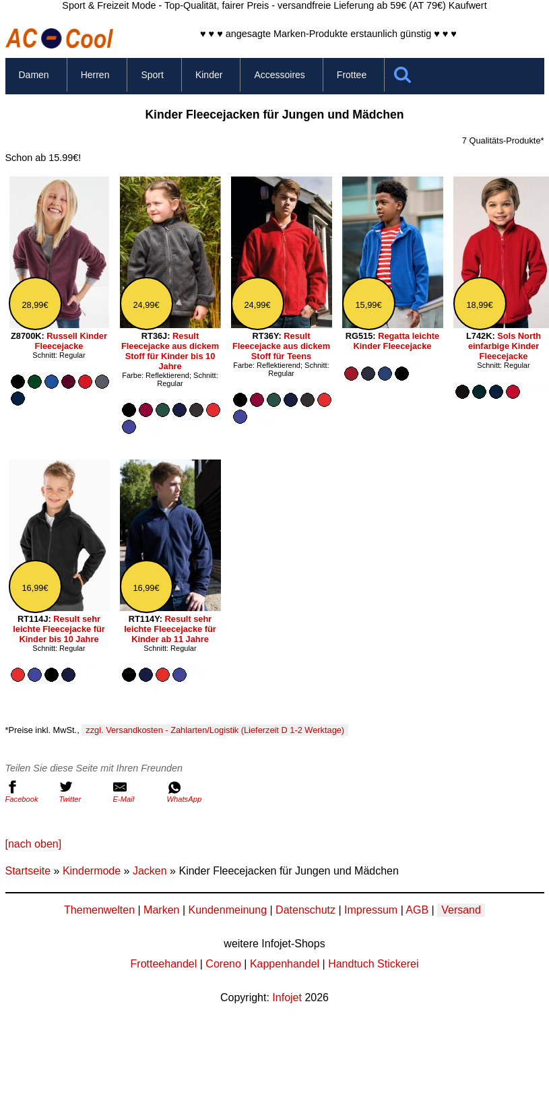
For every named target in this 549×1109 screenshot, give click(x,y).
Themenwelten (99, 910)
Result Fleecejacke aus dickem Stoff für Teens (281, 346)
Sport (152, 74)
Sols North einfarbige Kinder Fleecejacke (504, 346)
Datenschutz (305, 910)
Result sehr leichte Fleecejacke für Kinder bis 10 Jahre (59, 629)
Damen (34, 74)
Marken (161, 910)
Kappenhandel (284, 964)
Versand (461, 910)
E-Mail (136, 791)
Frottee (351, 74)
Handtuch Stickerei (373, 964)
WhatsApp (190, 791)
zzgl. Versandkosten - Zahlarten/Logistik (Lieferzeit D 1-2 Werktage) (215, 730)
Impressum (370, 910)
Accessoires (279, 74)
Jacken (150, 871)
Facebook (29, 791)
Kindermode (92, 871)
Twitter (82, 791)
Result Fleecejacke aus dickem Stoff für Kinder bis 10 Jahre (170, 351)
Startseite (28, 871)
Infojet (287, 997)
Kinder (208, 74)
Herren (95, 74)
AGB (417, 910)
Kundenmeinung (227, 910)
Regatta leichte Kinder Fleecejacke (397, 341)
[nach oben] (33, 844)
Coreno (222, 964)
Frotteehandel (164, 964)
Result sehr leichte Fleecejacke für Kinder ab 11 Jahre (170, 629)
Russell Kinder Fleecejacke (71, 341)
